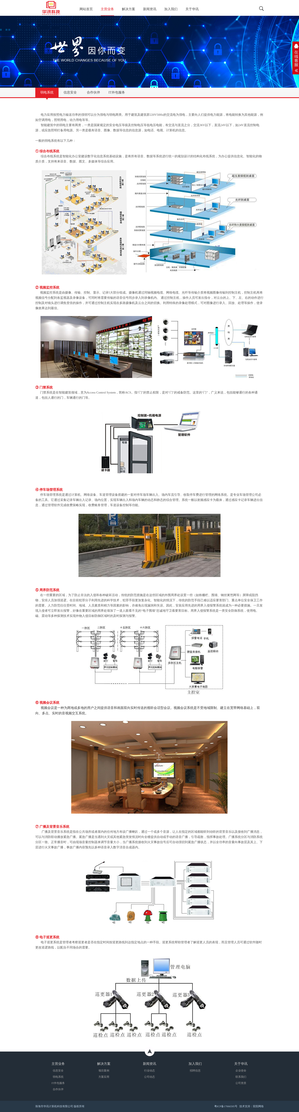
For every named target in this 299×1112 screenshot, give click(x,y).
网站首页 (86, 9)
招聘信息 (195, 1070)
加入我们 (171, 9)
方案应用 (103, 1076)
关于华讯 (192, 9)
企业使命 (240, 1070)
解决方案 (128, 9)
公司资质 (240, 1083)
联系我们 (240, 1076)
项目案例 (103, 1070)
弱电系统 (58, 1076)
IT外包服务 (58, 1083)
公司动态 (149, 1076)
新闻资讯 (149, 9)
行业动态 (149, 1070)
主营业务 (107, 9)
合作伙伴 (58, 1089)
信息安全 (58, 1070)
